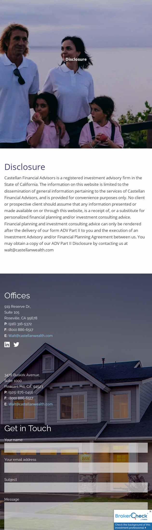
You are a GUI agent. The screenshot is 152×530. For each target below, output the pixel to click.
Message (28, 499)
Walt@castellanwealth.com (30, 335)
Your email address (37, 459)
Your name (30, 440)
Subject (27, 479)
